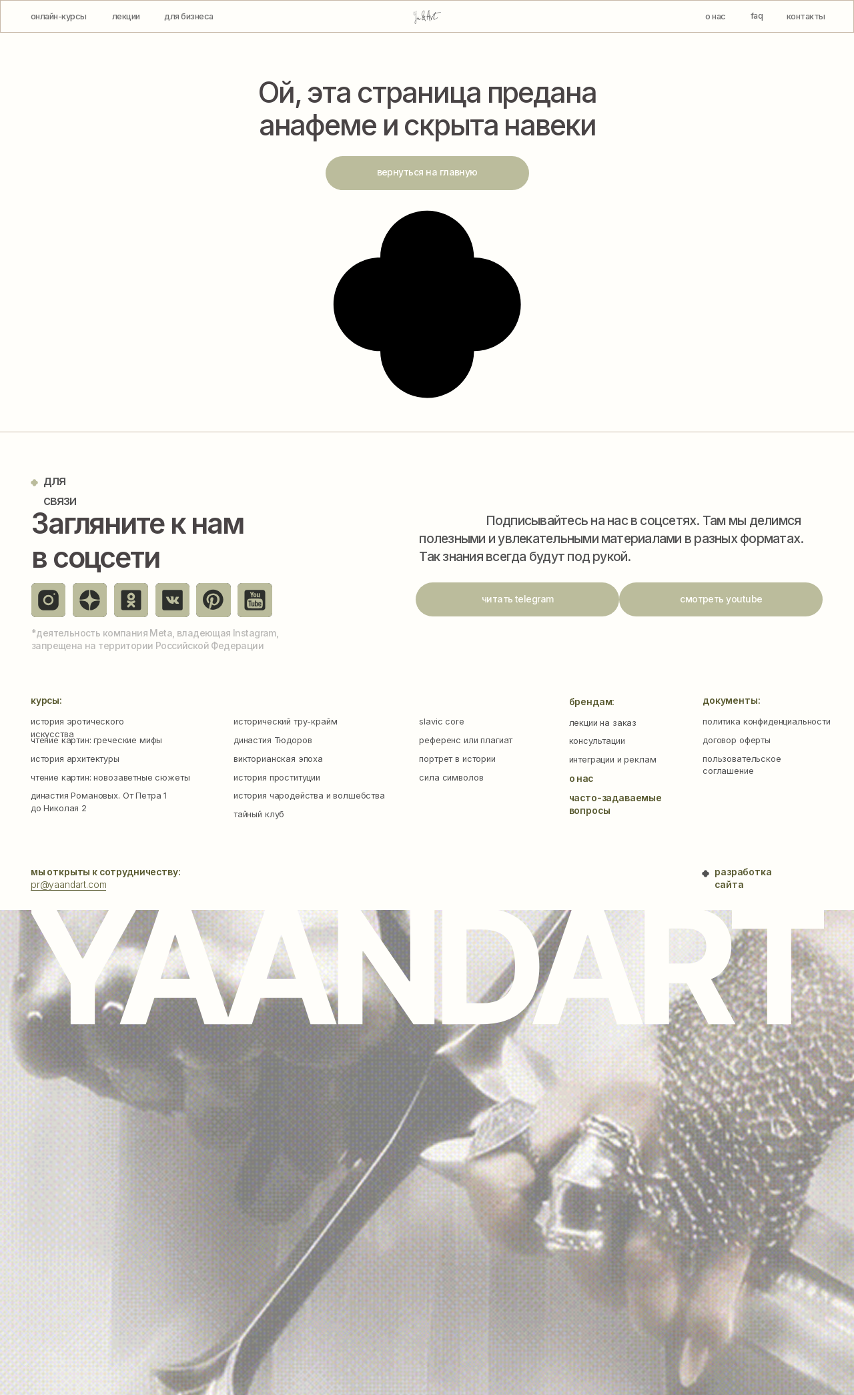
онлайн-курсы (59, 16)
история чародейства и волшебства (309, 796)
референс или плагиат (465, 740)
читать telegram (518, 599)
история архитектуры (75, 759)
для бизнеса (188, 16)
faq (757, 16)
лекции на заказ (603, 723)
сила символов (451, 778)
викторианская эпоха (278, 759)
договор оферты (737, 740)
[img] (427, 17)
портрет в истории (457, 759)
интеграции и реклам (613, 760)
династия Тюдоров (273, 740)
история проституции (277, 778)
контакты (806, 16)
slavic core (441, 722)
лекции (126, 16)
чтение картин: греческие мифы (96, 740)
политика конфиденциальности (767, 722)
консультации (597, 741)
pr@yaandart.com (69, 884)
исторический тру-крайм (285, 722)
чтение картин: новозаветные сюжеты (110, 778)
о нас (715, 16)
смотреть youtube (721, 599)
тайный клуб (259, 814)
